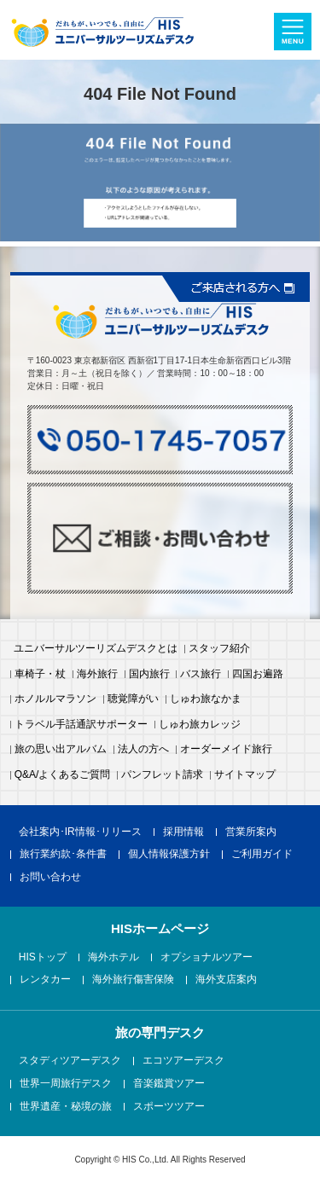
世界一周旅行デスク (66, 1084)
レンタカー (45, 980)
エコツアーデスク (183, 1061)
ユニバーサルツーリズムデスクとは (95, 649)
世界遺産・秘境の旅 (66, 1107)
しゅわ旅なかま (205, 699)
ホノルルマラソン (55, 699)
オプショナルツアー (206, 958)
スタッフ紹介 (219, 649)
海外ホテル (113, 958)
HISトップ (43, 958)
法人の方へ (143, 749)
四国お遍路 (257, 674)
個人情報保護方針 (169, 854)
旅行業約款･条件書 (63, 854)
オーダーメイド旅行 (226, 749)
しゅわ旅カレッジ (200, 725)
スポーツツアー (169, 1107)
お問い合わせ (50, 877)
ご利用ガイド (262, 854)
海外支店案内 (226, 980)
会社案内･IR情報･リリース (80, 832)
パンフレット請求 (162, 775)
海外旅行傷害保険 (133, 980)
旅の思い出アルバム (61, 749)
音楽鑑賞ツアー (169, 1084)
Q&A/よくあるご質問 (63, 775)
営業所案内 (250, 832)
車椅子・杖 (40, 674)
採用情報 (183, 832)
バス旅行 (200, 674)
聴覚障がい (133, 699)
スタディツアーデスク (70, 1061)
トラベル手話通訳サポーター (81, 725)
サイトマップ (245, 775)
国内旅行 (149, 674)
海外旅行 (97, 674)
